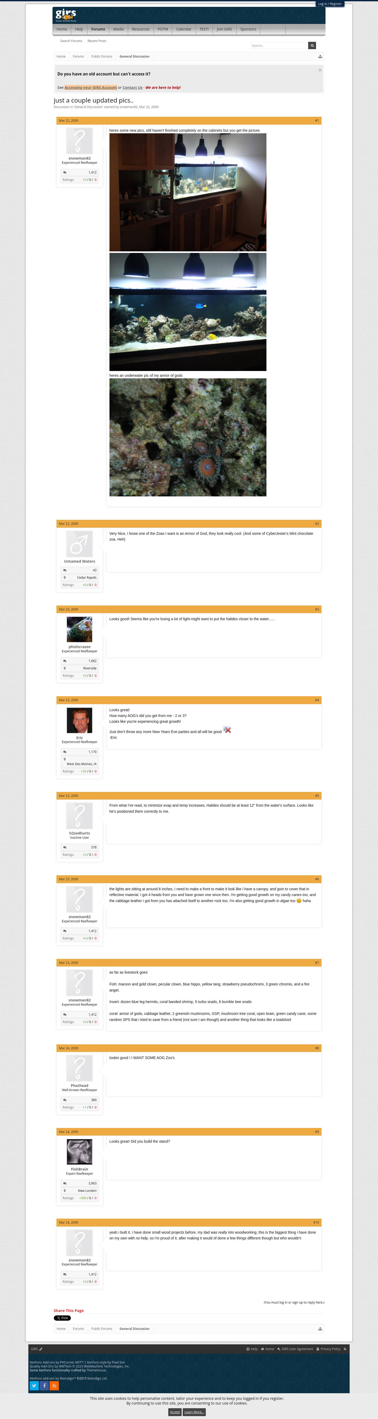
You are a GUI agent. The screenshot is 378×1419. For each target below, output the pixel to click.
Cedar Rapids (87, 577)
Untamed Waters (79, 561)
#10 (316, 1222)
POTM (163, 29)
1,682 (92, 661)
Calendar (184, 29)
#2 (317, 523)
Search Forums (71, 41)
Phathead (79, 1085)
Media (118, 29)
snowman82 (129, 107)
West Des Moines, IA (82, 764)
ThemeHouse (96, 1370)
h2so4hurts (79, 833)
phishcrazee (80, 646)
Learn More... (194, 1412)
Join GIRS (224, 29)
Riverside (90, 668)
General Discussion (89, 107)
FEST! (204, 29)
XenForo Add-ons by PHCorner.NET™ (56, 1362)
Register (336, 4)
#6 (317, 879)
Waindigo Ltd (97, 1378)
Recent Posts (96, 41)
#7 (317, 962)
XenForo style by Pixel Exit (106, 1362)
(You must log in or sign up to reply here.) (294, 1302)
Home (62, 29)
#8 (317, 1048)
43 (95, 570)
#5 (317, 796)
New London (87, 1190)
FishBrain (79, 1169)
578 (94, 847)
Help (79, 29)
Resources (141, 29)
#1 (317, 120)
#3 (317, 609)
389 (94, 1100)
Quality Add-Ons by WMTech (80, 1366)
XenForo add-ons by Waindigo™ (53, 1378)
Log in (322, 4)
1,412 (92, 172)
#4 (317, 700)
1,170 (92, 752)
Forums (98, 29)
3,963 (92, 1183)
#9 (317, 1132)
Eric (79, 737)
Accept (175, 1412)
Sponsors (248, 29)
